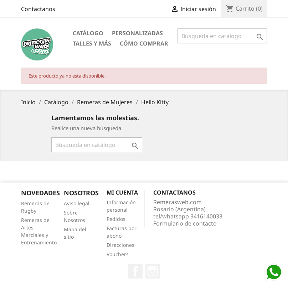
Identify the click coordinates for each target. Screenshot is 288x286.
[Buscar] (222, 35)
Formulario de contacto (185, 223)
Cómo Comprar (144, 43)
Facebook (135, 271)
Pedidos (116, 219)
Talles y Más (92, 43)
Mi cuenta (122, 192)
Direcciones (120, 245)
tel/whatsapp (187, 216)
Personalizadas (137, 33)
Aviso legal (76, 203)
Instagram (152, 271)
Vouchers (118, 254)
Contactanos (38, 9)
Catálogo (88, 33)
